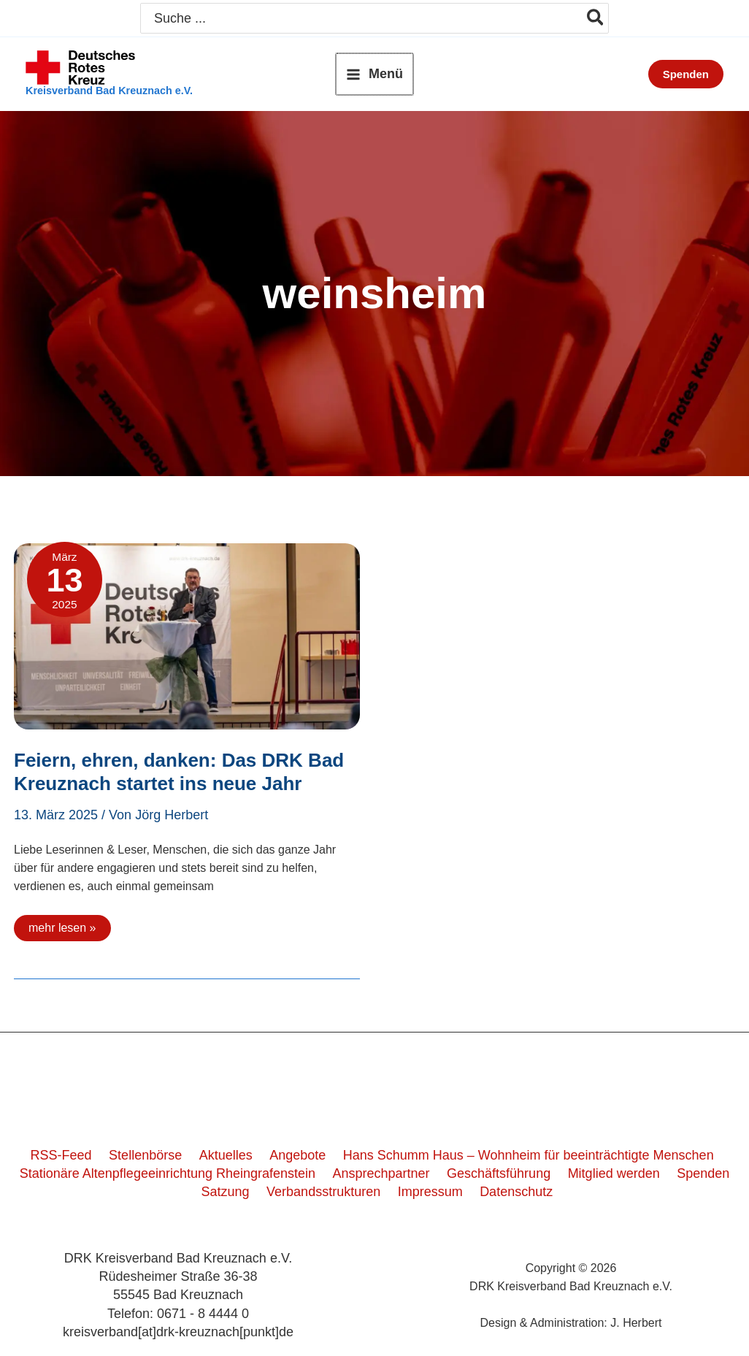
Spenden (695, 1173)
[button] (685, 74)
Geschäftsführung (498, 1173)
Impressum (428, 1191)
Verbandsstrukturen (326, 1191)
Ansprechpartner (385, 1173)
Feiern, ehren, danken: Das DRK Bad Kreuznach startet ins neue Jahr (179, 771)
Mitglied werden (610, 1173)
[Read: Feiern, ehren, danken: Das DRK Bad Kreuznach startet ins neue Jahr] (187, 628)
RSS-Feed (68, 1155)
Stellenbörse (148, 1155)
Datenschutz (511, 1191)
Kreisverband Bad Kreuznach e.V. (109, 90)
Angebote (293, 1155)
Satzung (232, 1191)
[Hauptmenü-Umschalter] (375, 74)
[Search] (596, 18)
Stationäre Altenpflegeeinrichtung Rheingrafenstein (175, 1173)
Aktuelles (225, 1155)
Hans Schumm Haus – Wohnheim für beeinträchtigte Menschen (519, 1155)
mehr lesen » (62, 931)
